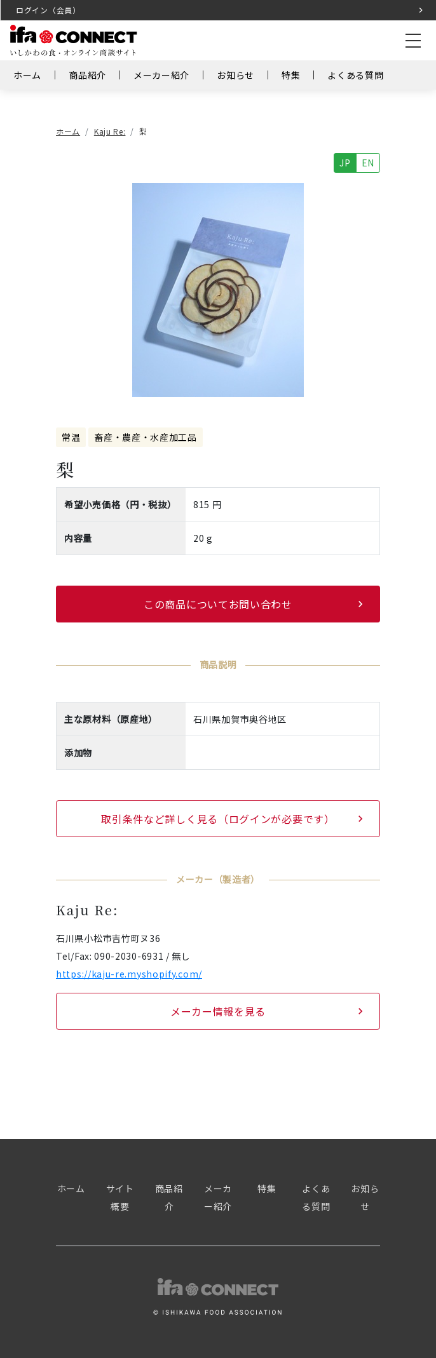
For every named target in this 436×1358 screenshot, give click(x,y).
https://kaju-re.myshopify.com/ (129, 973)
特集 (291, 75)
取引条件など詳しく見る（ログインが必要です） (217, 818)
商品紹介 (87, 75)
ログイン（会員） (48, 9)
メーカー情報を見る (218, 1011)
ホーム (27, 75)
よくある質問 (355, 75)
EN (368, 162)
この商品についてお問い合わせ (218, 604)
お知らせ (235, 75)
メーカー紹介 (161, 75)
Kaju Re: (110, 131)
